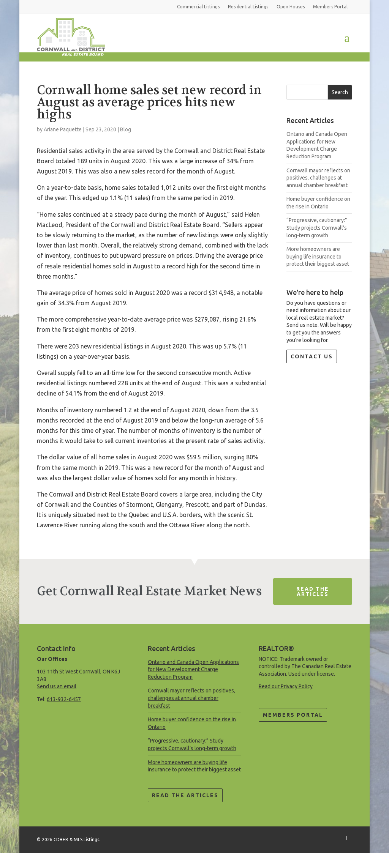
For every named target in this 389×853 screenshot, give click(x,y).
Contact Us (312, 356)
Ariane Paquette (63, 129)
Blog (125, 129)
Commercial (198, 6)
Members (330, 6)
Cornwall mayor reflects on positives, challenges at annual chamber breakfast (318, 177)
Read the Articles (185, 795)
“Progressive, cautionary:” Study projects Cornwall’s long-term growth (316, 227)
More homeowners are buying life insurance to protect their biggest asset (317, 256)
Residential (248, 6)
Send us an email (56, 686)
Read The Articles (312, 591)
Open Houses (291, 6)
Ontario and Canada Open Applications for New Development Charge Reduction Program (193, 669)
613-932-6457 (64, 699)
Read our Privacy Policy (286, 686)
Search (340, 92)
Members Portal (293, 715)
